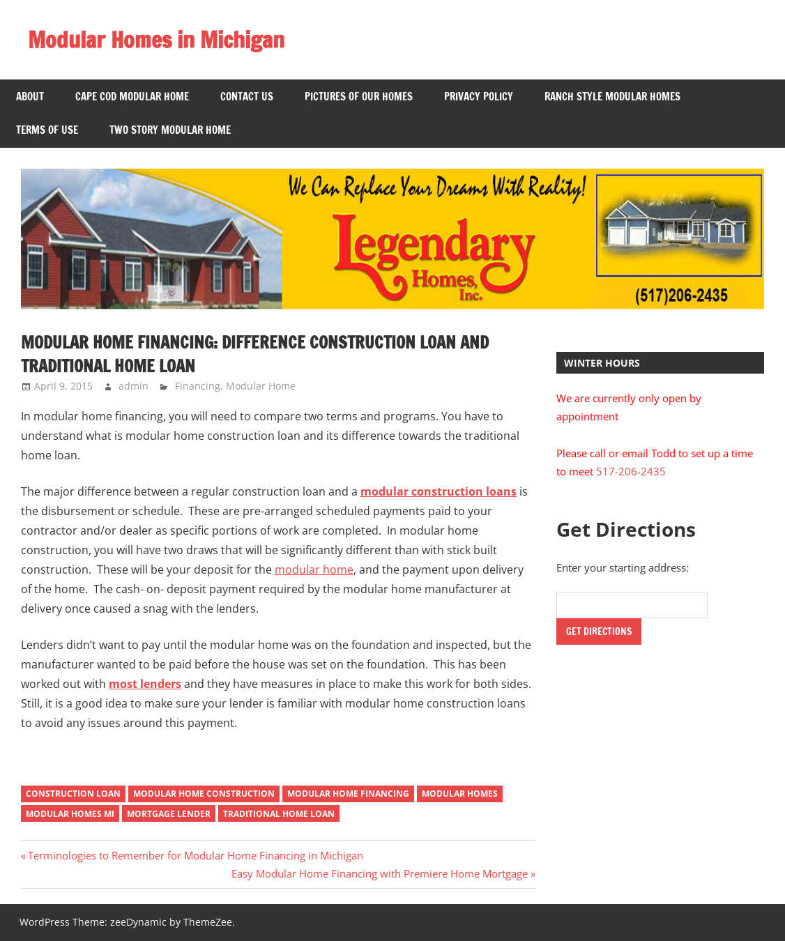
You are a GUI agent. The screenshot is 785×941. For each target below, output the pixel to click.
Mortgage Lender (169, 814)
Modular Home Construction (204, 794)
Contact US (246, 96)
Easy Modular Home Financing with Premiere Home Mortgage (379, 873)
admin (133, 385)
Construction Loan (73, 794)
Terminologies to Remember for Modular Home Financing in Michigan (195, 855)
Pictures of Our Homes (359, 96)
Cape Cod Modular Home (132, 96)
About (30, 96)
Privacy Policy (478, 96)
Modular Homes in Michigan (156, 40)
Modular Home (261, 385)
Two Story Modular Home (170, 130)
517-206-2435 (631, 471)
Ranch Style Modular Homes (612, 96)
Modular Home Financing (348, 794)
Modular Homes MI (70, 814)
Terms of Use (47, 130)
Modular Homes (460, 794)
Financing (197, 385)
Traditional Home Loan (279, 814)
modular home (314, 569)
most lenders (145, 683)
